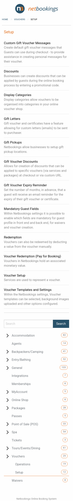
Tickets (17, 440)
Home (5, 19)
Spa (14, 432)
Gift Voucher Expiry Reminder (25, 185)
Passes (17, 416)
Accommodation (23, 335)
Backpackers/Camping (27, 352)
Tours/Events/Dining (26, 448)
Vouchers (19, 19)
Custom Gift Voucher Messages (27, 43)
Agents (16, 343)
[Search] (28, 324)
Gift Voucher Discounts (21, 161)
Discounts (11, 71)
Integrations (20, 376)
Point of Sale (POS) (25, 424)
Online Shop (20, 400)
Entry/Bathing (21, 360)
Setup (19, 472)
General (17, 368)
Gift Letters (12, 119)
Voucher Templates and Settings (28, 290)
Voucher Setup (14, 275)
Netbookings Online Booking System (36, 498)
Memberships (21, 384)
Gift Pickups (13, 142)
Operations (22, 464)
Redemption (13, 237)
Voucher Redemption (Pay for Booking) (32, 256)
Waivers (17, 480)
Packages (18, 408)
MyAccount (19, 392)
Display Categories (17, 95)
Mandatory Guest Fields (21, 209)
